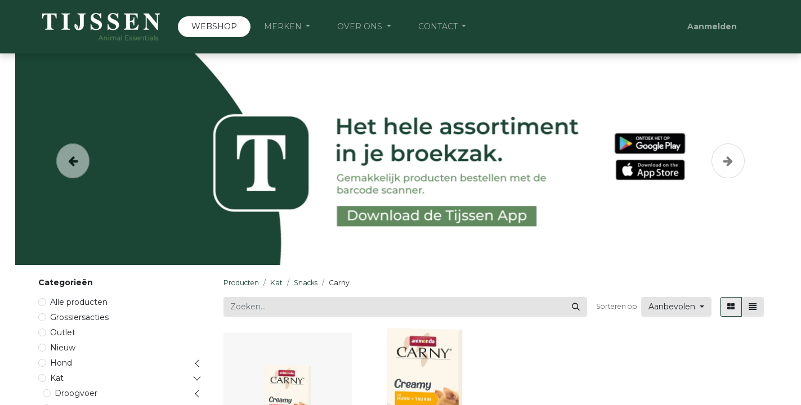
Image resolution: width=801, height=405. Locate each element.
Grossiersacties (79, 317)
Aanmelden (712, 26)
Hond (61, 363)
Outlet (62, 332)
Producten (241, 282)
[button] (676, 307)
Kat (57, 378)
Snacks (305, 282)
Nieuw (62, 348)
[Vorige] (73, 159)
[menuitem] (214, 26)
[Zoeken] (576, 307)
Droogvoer (76, 393)
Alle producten (79, 302)
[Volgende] (728, 159)
